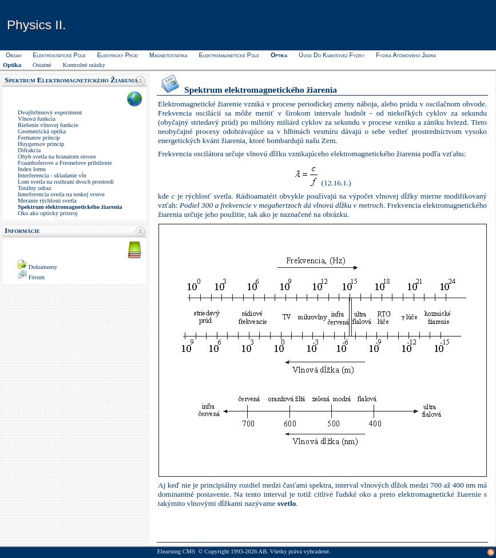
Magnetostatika (168, 55)
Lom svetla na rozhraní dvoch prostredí (66, 182)
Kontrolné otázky (84, 65)
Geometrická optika (42, 131)
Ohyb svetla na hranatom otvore (57, 156)
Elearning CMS (176, 551)
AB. (263, 551)
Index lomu (32, 169)
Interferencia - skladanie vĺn (52, 175)
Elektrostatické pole (59, 55)
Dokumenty (43, 267)
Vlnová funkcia (36, 119)
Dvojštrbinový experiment (50, 112)
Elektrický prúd (117, 55)
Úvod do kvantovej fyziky (331, 55)
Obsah (13, 55)
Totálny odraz (34, 188)
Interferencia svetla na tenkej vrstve (61, 194)
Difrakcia (29, 150)
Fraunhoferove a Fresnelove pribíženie (65, 163)
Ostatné (42, 65)
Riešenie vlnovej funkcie (48, 125)
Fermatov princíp (39, 137)
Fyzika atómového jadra (406, 55)
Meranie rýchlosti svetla (47, 200)
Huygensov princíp (41, 144)
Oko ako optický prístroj (47, 213)
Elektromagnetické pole (229, 55)
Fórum (37, 277)
